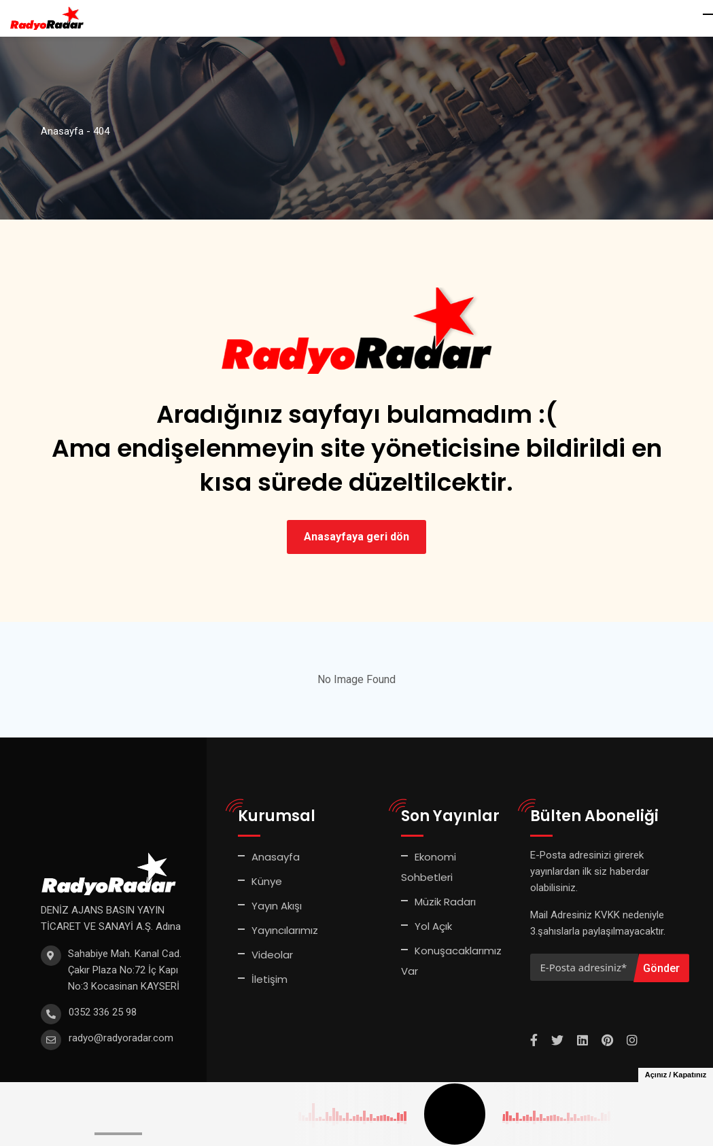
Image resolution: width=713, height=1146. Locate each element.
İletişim (269, 979)
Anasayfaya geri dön (356, 536)
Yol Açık (433, 926)
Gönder (661, 968)
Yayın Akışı (276, 906)
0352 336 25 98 (103, 1012)
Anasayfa (275, 857)
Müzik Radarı (445, 902)
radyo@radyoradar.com (121, 1038)
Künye (266, 881)
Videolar (272, 955)
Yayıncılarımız (284, 930)
